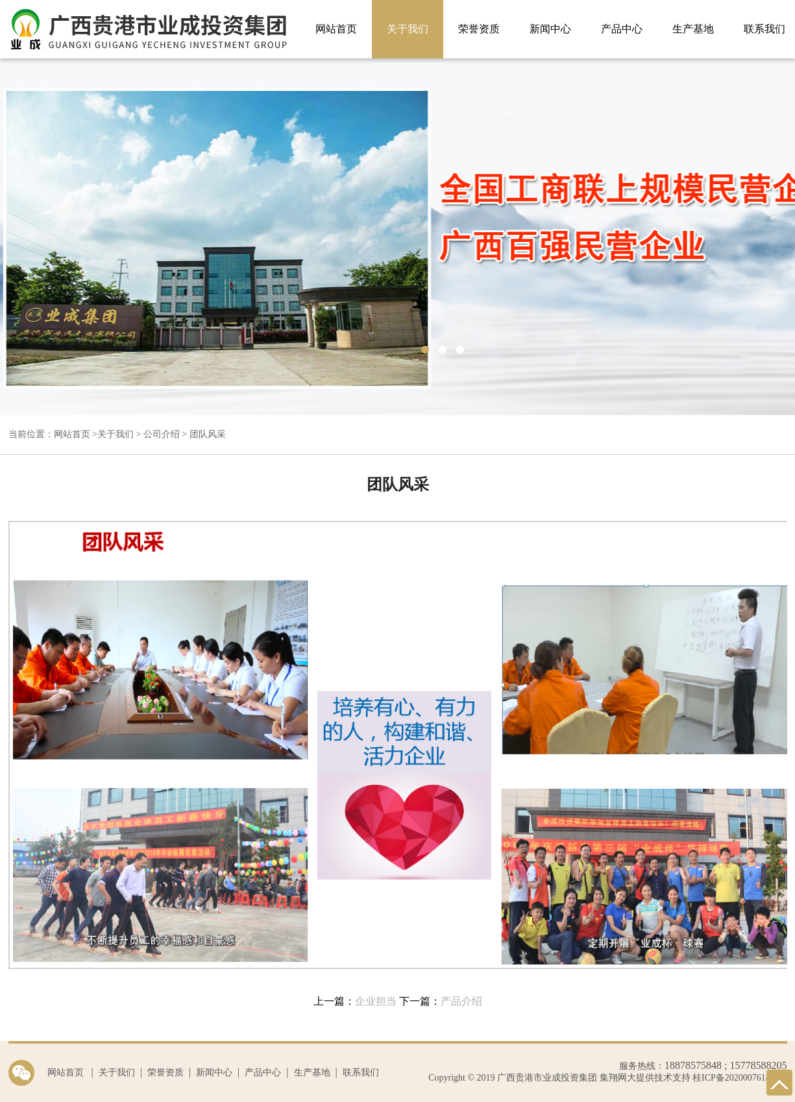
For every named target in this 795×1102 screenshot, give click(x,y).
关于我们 (407, 28)
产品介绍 (461, 1001)
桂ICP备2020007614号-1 (739, 1078)
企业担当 (376, 1001)
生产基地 (693, 28)
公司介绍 (161, 434)
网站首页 (336, 28)
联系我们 (361, 1072)
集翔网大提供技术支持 (644, 1078)
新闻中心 (550, 28)
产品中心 (621, 28)
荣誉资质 (479, 28)
